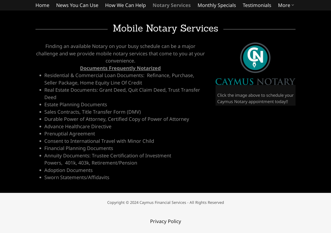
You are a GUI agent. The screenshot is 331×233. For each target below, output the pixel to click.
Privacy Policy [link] (165, 221)
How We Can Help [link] (125, 5)
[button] (286, 5)
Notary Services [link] (172, 5)
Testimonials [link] (257, 5)
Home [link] (42, 5)
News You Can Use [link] (77, 5)
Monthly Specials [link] (217, 5)
